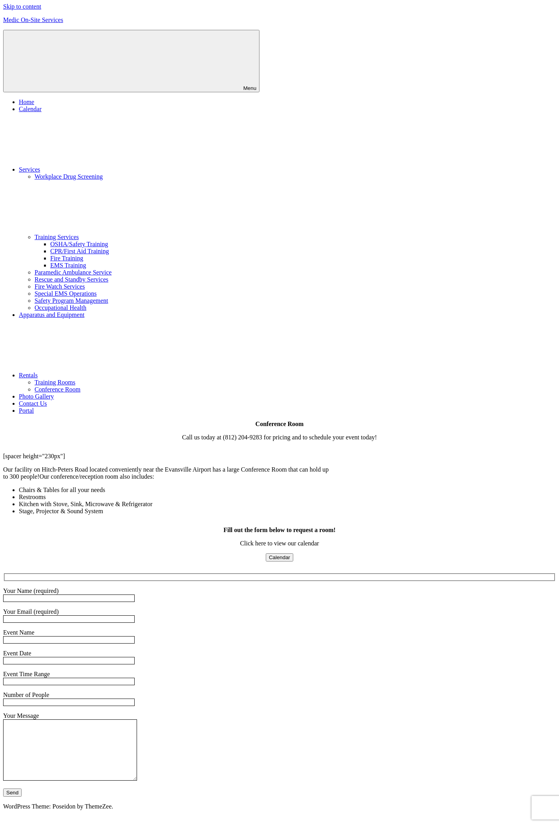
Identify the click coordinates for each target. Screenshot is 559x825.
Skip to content (22, 6)
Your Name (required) (69, 594)
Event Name (69, 636)
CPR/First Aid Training (79, 251)
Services (88, 169)
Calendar (30, 109)
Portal (26, 410)
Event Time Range (69, 677)
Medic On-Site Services (33, 19)
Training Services (116, 237)
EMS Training (68, 265)
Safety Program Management (71, 300)
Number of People (69, 698)
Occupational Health (60, 307)
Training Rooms (55, 382)
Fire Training (66, 258)
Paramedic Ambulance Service (73, 272)
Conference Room (57, 389)
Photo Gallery (36, 396)
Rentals (87, 375)
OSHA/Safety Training (79, 244)
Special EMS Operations (66, 293)
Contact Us (33, 403)
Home (26, 102)
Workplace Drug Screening (69, 176)
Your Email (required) (69, 615)
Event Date (69, 657)
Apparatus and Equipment (51, 314)
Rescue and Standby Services (71, 279)
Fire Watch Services (60, 286)
